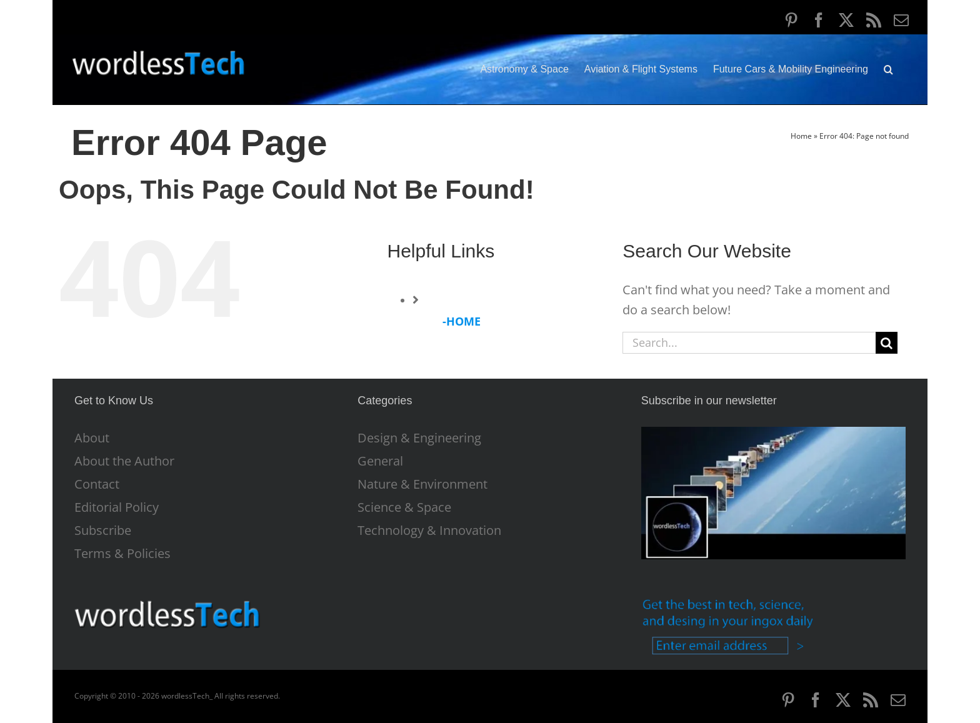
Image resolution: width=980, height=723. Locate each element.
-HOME (461, 321)
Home (801, 136)
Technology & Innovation (429, 531)
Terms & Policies (122, 554)
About (91, 438)
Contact (96, 484)
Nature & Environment (423, 484)
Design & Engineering (419, 438)
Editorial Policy (116, 507)
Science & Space (404, 507)
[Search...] (749, 343)
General (380, 461)
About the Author (124, 461)
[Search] (887, 343)
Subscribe (102, 531)
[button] (888, 69)
